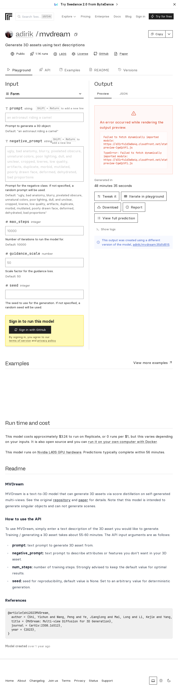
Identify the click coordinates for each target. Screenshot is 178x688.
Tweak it (106, 196)
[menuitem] (69, 16)
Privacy (79, 681)
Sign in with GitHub (30, 330)
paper (83, 500)
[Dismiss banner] (174, 4)
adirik (24, 34)
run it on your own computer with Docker (122, 441)
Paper (123, 54)
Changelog (37, 681)
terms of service (20, 340)
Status (93, 681)
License (82, 54)
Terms (66, 681)
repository (62, 500)
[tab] (103, 93)
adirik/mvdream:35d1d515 (151, 244)
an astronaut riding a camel (44, 117)
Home (9, 681)
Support (107, 681)
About (21, 681)
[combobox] (35, 16)
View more (153, 362)
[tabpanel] (44, 207)
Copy (157, 34)
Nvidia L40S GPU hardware (59, 452)
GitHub (104, 54)
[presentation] (22, 391)
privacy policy (46, 340)
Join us (53, 681)
